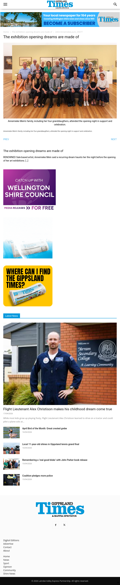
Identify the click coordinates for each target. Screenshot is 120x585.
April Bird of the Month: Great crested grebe (44, 428)
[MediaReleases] (29, 209)
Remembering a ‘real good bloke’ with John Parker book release (54, 460)
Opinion (7, 566)
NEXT (114, 139)
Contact (7, 547)
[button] (5, 4)
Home (6, 32)
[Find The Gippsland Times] (27, 305)
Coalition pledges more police (37, 475)
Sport (6, 563)
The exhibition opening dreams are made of (32, 32)
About (6, 550)
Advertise (8, 543)
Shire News (9, 573)
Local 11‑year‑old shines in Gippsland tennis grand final (50, 444)
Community (9, 570)
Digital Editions (11, 540)
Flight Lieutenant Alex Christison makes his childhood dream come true (57, 409)
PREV (6, 139)
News (6, 559)
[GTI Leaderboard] (60, 19)
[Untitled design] (27, 257)
